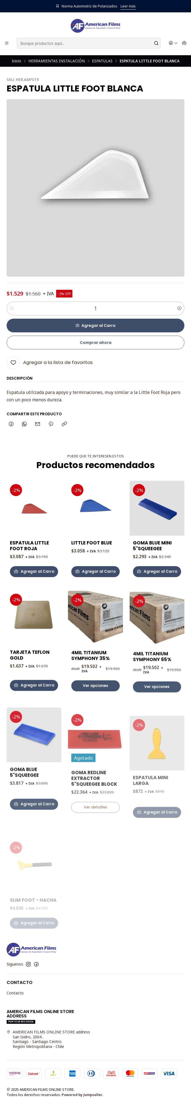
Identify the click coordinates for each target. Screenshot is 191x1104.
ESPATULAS (102, 61)
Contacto (15, 992)
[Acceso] (173, 43)
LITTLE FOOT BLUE (91, 557)
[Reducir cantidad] (11, 308)
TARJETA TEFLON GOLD (30, 682)
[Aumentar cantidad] (179, 308)
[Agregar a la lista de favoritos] (50, 362)
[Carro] (184, 43)
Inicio (16, 61)
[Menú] (6, 43)
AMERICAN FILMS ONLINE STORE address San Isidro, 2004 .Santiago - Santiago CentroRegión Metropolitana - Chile (48, 1039)
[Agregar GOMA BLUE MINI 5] (157, 593)
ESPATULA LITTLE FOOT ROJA (29, 554)
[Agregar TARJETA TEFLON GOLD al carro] (34, 712)
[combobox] (89, 43)
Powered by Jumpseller (82, 1094)
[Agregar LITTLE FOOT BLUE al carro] (95, 585)
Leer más (128, 6)
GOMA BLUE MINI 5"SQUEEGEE (152, 567)
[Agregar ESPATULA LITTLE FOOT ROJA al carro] (34, 579)
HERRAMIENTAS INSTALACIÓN (56, 61)
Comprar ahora (95, 342)
